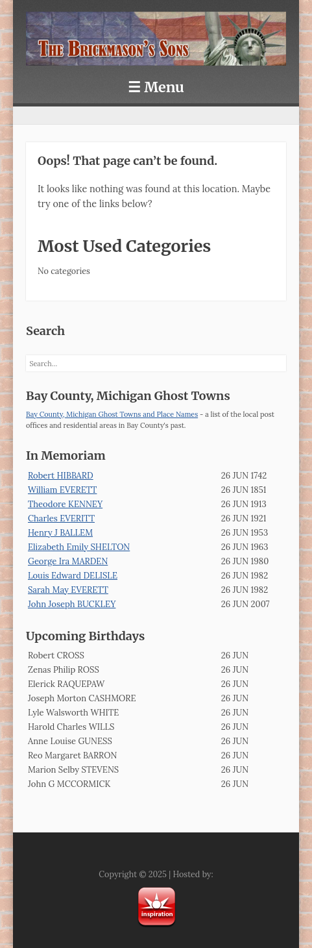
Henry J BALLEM (60, 532)
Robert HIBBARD (60, 475)
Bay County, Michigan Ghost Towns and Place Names (112, 414)
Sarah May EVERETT (68, 589)
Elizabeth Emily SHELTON (79, 547)
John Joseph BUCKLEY (71, 604)
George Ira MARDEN (68, 561)
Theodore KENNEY (65, 504)
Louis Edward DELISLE (72, 575)
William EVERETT (62, 489)
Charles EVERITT (61, 518)
